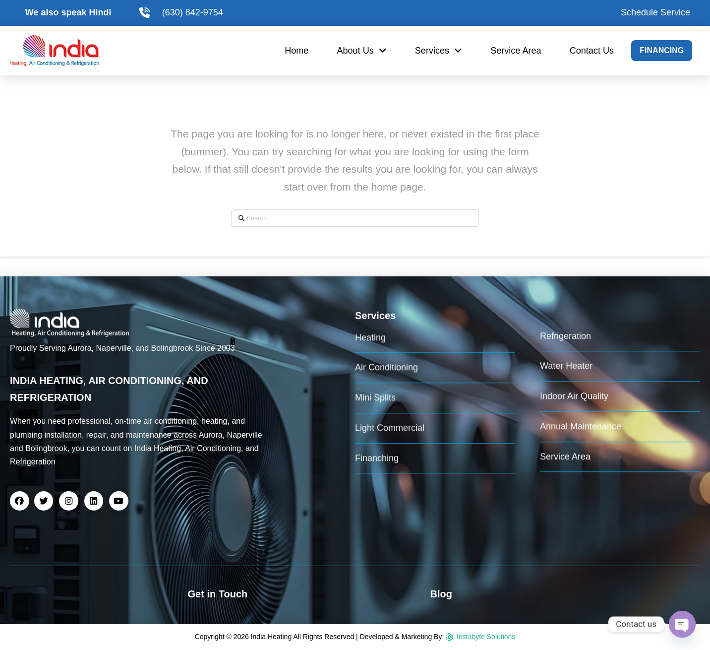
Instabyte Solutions (480, 637)
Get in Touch (218, 593)
